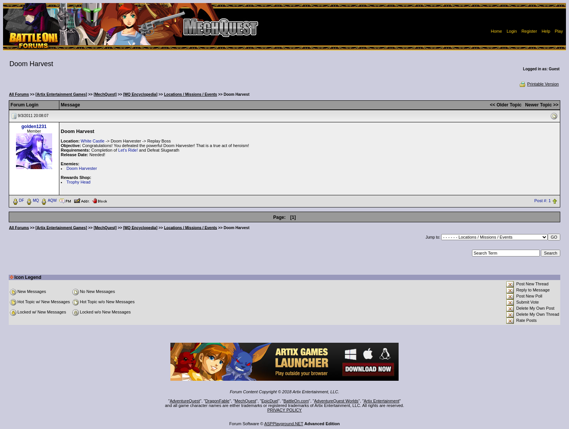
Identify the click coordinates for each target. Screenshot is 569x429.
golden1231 (33, 126)
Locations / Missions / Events (190, 94)
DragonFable (217, 401)
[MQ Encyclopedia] (140, 94)
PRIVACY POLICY (284, 410)
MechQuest (245, 401)
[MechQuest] (105, 94)
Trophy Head (79, 182)
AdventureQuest (185, 401)
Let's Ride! (128, 150)
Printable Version (539, 84)
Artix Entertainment (381, 401)
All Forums (19, 94)
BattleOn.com (296, 401)
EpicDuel (269, 401)
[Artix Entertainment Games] (61, 94)
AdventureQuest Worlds (336, 401)
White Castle (92, 141)
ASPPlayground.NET (284, 423)
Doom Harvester (82, 168)
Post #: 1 (542, 200)
